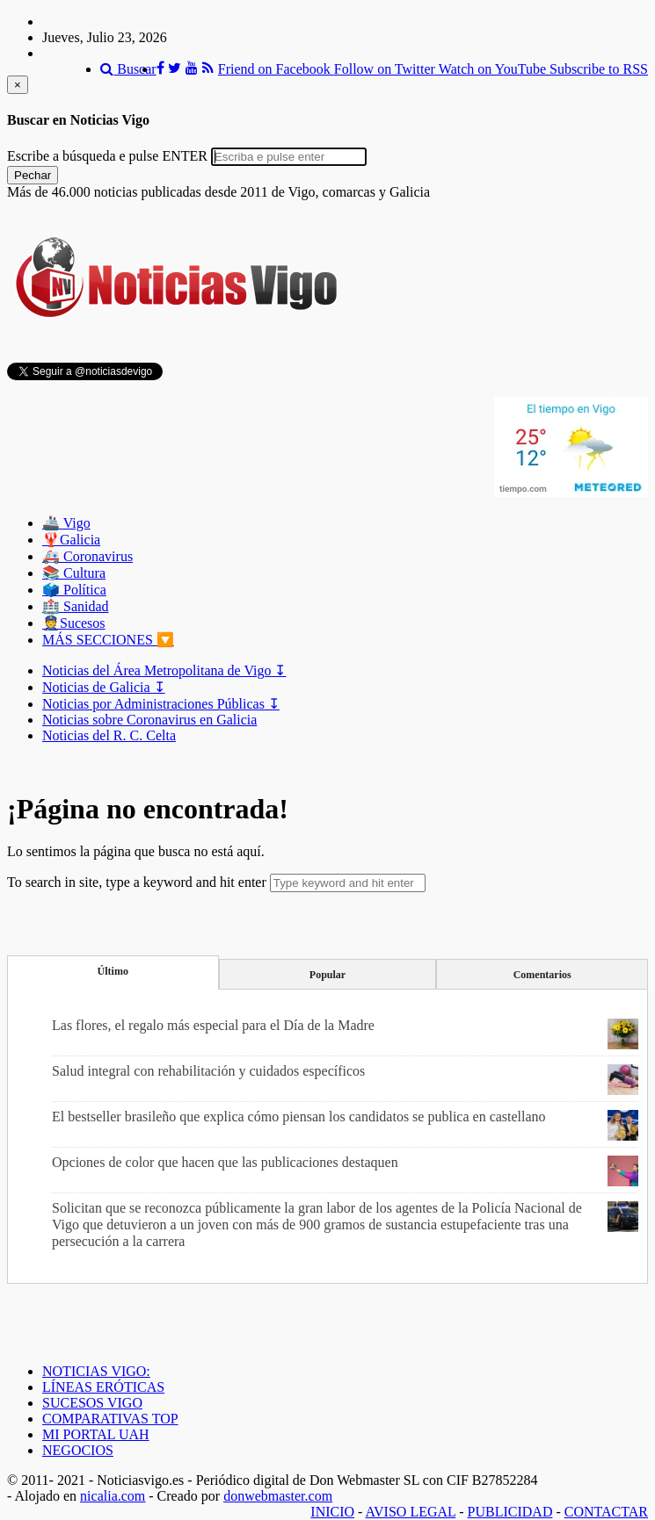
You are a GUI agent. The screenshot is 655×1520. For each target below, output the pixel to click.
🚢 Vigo (66, 522)
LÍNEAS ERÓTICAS (103, 1387)
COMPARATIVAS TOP (110, 1418)
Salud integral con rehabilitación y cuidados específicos (208, 1070)
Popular (327, 975)
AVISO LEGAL (411, 1511)
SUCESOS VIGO (92, 1402)
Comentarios (542, 975)
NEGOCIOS (77, 1450)
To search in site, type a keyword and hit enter (136, 882)
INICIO (332, 1511)
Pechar (32, 175)
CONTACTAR (606, 1511)
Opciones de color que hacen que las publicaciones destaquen (225, 1162)
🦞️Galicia (71, 539)
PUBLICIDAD (510, 1511)
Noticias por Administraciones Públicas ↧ (161, 703)
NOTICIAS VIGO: (96, 1371)
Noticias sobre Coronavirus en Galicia (149, 719)
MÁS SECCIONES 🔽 (108, 639)
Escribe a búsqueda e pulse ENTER (107, 155)
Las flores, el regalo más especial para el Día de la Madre (213, 1025)
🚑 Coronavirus (87, 556)
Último (113, 971)
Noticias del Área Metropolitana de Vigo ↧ (164, 670)
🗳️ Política (74, 589)
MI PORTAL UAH (95, 1434)
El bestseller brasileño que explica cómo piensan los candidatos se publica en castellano (299, 1116)
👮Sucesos (74, 623)
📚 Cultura (74, 572)
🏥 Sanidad (75, 606)
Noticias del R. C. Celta (109, 735)
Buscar (128, 68)
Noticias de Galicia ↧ (103, 687)
